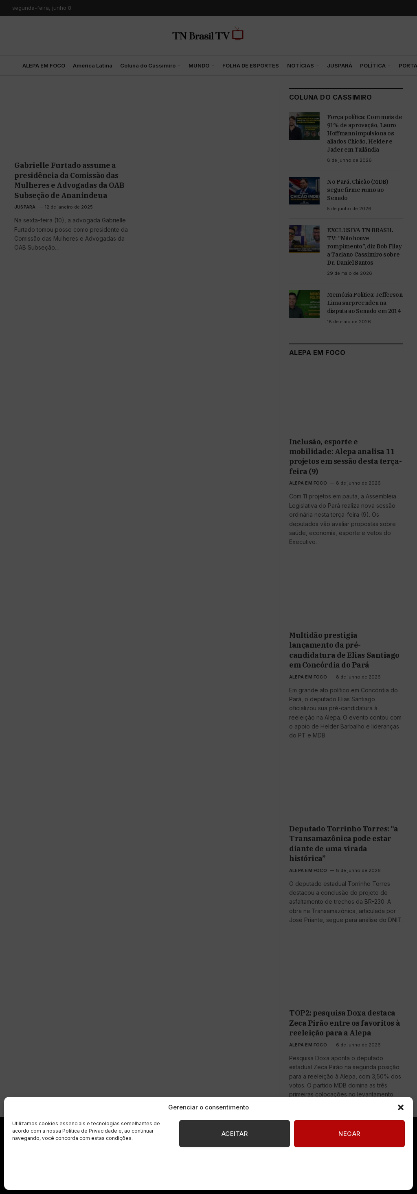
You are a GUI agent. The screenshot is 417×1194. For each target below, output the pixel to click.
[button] (401, 1107)
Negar (349, 1133)
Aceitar (235, 1133)
